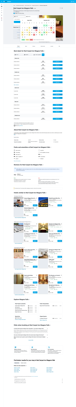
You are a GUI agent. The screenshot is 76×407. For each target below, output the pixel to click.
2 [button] (22, 27)
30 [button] (22, 37)
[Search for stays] (1, 6)
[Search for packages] (1, 10)
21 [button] (34, 32)
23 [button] (22, 34)
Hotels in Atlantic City (35, 370)
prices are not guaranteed (36, 376)
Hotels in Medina (50, 369)
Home (16, 5)
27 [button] (31, 34)
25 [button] (27, 34)
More (16, 134)
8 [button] (36, 27)
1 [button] (36, 25)
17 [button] (24, 32)
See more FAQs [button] (32, 340)
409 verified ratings (22, 13)
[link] (22, 218)
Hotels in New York (18, 370)
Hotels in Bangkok (34, 371)
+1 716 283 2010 (18, 11)
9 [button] (22, 30)
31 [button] (24, 37)
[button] (2, 1)
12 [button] (29, 30)
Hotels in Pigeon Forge (35, 369)
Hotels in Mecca (34, 367)
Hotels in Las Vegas (19, 367)
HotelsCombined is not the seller (40, 379)
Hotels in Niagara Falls (51, 371)
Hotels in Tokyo (18, 371)
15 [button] (36, 30)
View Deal (36, 205)
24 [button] (24, 34)
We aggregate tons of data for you (40, 381)
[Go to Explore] (1, 13)
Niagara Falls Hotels (36, 5)
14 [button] (34, 30)
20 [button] (31, 32)
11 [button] (27, 30)
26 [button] (29, 34)
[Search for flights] (1, 4)
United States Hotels (20, 5)
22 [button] (36, 32)
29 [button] (36, 34)
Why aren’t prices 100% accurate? (40, 382)
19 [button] (29, 32)
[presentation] (40, 129)
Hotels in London (50, 370)
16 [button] (22, 32)
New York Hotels (28, 5)
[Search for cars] (1, 8)
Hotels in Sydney (18, 369)
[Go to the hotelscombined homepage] (7, 1)
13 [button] (31, 30)
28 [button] (34, 34)
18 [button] (27, 32)
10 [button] (24, 30)
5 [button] (29, 27)
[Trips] (1, 15)
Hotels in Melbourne (51, 367)
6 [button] (39, 27)
